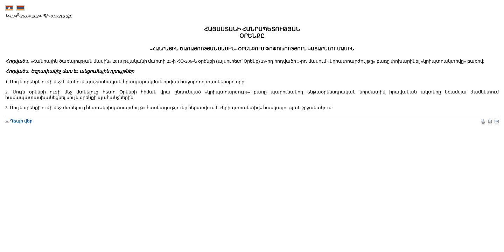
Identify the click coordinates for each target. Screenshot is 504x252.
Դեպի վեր (21, 121)
